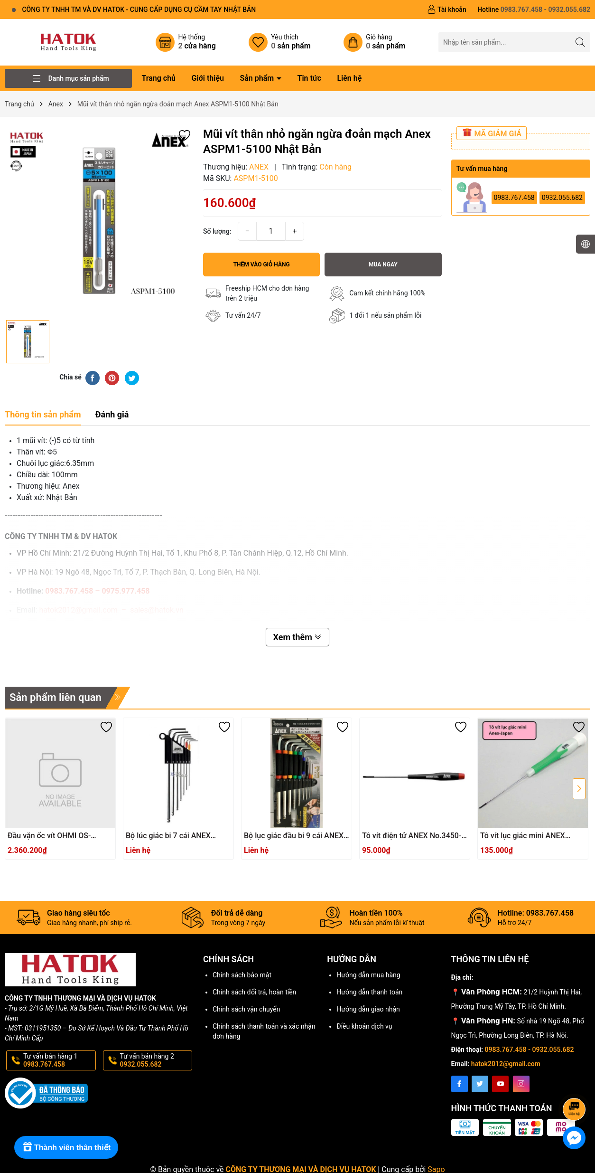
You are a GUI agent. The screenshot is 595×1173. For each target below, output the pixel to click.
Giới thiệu (207, 78)
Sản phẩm (258, 78)
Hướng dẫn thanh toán (369, 992)
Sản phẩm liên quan (55, 697)
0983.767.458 (514, 197)
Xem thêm (297, 637)
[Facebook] (459, 1084)
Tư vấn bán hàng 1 (58, 1060)
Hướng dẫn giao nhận (368, 1009)
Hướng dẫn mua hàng (368, 975)
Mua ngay (383, 264)
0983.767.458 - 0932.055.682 (529, 1049)
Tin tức (309, 78)
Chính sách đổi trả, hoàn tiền (254, 992)
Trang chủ (158, 78)
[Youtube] (500, 1084)
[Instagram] (521, 1084)
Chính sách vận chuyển (246, 1009)
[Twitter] (480, 1084)
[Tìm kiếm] (580, 42)
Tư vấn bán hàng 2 (155, 1060)
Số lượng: (217, 231)
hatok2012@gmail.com (505, 1064)
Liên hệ (349, 78)
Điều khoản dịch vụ (364, 1026)
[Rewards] (66, 1147)
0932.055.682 (562, 197)
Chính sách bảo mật (242, 975)
